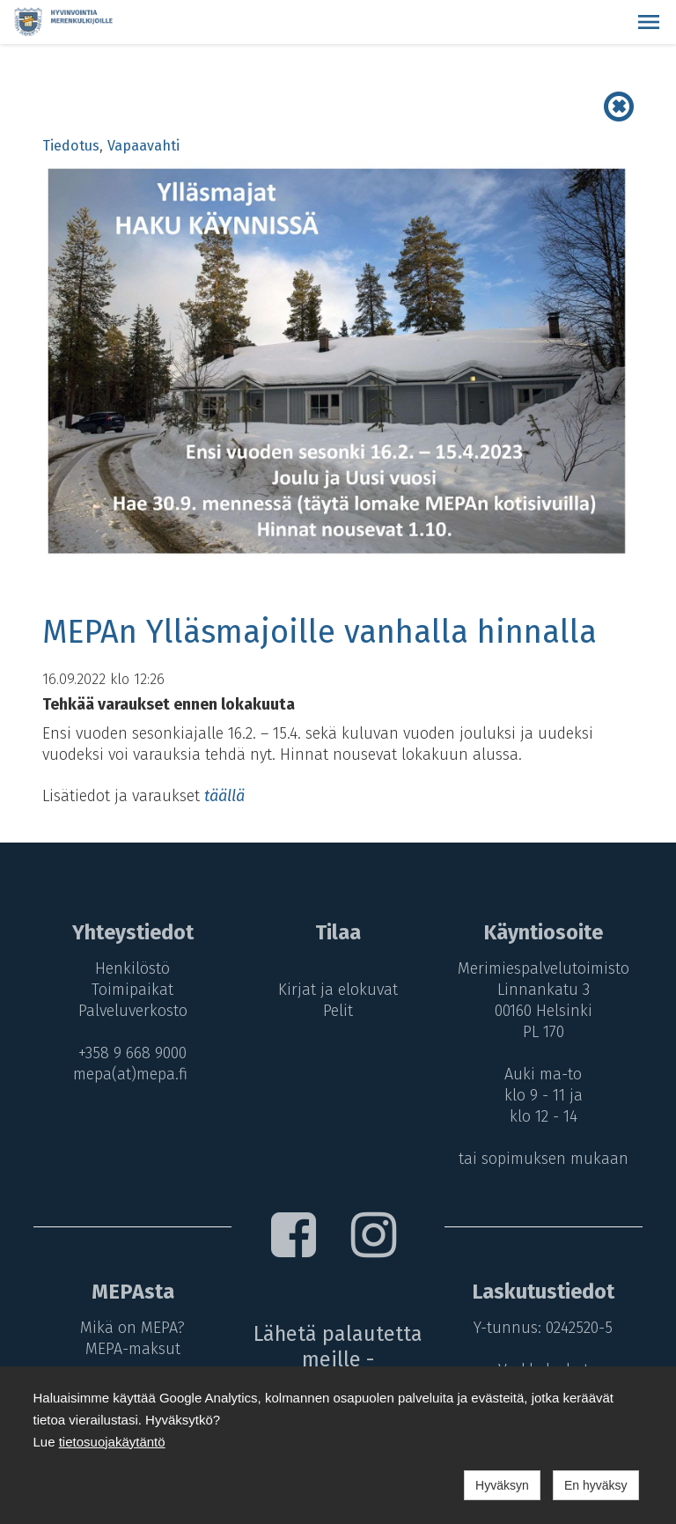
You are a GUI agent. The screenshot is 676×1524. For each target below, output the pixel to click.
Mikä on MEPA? (132, 1327)
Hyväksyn (502, 1485)
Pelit (338, 1010)
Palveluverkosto (132, 1010)
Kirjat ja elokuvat (338, 989)
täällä (224, 796)
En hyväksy (596, 1485)
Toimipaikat (132, 989)
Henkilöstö (132, 968)
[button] (649, 22)
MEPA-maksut (132, 1348)
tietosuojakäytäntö (112, 1441)
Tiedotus (70, 145)
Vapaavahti (143, 145)
